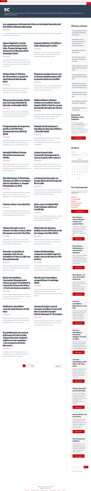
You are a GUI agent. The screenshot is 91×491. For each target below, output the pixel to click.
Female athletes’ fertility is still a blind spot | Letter (47, 44)
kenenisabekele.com (79, 126)
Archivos (73, 154)
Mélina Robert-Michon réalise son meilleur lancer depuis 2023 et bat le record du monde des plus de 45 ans (48, 104)
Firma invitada (74, 209)
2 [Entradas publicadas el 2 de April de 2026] (79, 166)
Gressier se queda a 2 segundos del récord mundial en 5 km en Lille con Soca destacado (16, 255)
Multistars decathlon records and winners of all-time (16, 309)
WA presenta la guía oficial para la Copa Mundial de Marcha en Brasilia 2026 (16, 103)
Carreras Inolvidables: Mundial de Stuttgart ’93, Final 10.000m (79, 337)
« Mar (79, 180)
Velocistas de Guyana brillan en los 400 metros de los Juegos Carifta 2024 (48, 230)
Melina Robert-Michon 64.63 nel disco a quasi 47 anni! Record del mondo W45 (15, 78)
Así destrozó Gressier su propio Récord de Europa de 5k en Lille (48, 181)
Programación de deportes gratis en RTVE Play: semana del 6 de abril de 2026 (16, 130)
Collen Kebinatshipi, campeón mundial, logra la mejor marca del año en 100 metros (48, 255)
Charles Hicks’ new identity (16, 204)
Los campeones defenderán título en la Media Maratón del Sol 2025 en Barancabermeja (32, 25)
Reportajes (73, 203)
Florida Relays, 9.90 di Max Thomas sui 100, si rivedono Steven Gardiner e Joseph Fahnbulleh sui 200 (16, 182)
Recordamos (74, 199)
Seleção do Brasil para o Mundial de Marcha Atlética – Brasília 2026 (48, 129)
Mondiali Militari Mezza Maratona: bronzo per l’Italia (14, 155)
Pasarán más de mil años (76, 205)
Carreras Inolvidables (76, 201)
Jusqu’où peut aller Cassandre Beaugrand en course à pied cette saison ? (47, 155)
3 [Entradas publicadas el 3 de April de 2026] (82, 166)
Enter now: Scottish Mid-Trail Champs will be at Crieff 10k (46, 207)
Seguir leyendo (78, 241)
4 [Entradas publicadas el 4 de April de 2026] (84, 166)
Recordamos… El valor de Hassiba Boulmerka (79, 279)
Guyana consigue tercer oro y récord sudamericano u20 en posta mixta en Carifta (48, 76)
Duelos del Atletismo (75, 207)
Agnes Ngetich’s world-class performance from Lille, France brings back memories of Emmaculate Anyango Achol (16, 48)
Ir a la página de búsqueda (77, 474)
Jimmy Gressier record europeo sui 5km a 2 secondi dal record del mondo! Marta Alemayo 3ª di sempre (48, 310)
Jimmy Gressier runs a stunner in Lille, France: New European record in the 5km (17, 230)
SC (7, 9)
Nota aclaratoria (80, 213)
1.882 (32, 366)
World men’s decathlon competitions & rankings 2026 (46, 280)
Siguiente (58, 365)
